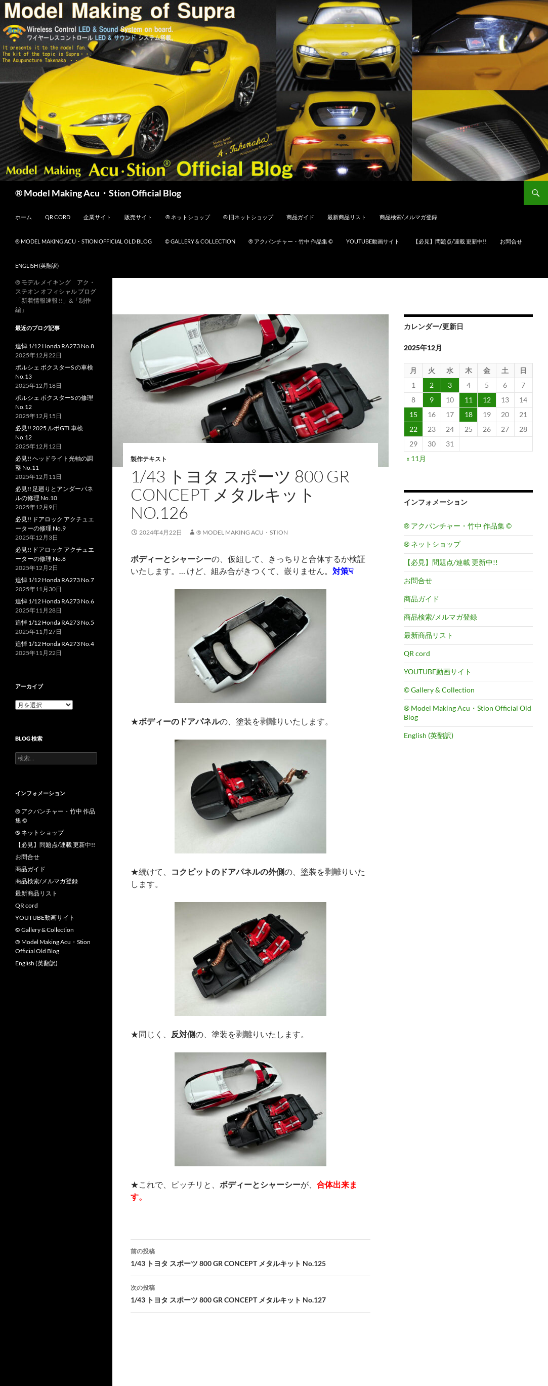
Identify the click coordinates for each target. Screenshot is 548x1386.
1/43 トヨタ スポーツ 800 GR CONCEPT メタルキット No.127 (250, 1293)
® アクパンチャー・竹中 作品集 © (290, 241)
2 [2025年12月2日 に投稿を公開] (432, 385)
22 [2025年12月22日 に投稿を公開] (413, 429)
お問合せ (511, 241)
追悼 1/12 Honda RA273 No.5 (54, 622)
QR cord (57, 217)
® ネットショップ (187, 217)
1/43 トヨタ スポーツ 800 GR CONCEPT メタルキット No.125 (250, 1256)
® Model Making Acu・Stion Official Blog (98, 192)
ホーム (23, 217)
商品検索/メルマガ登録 (408, 217)
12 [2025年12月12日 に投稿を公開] (487, 399)
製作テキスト (149, 459)
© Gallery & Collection (200, 241)
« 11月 (416, 458)
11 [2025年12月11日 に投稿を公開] (469, 399)
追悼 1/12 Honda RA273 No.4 (54, 643)
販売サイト (138, 217)
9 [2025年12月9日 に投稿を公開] (432, 399)
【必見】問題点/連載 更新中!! (450, 241)
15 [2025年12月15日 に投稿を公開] (413, 414)
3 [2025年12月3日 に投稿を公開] (450, 385)
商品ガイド (300, 217)
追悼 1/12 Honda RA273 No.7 (54, 580)
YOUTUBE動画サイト (373, 241)
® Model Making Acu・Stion (242, 532)
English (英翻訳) (37, 265)
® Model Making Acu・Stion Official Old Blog (83, 241)
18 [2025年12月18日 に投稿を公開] (469, 414)
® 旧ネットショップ (248, 217)
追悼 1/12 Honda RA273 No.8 (54, 346)
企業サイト (97, 217)
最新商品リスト (346, 217)
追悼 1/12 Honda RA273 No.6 (54, 601)
